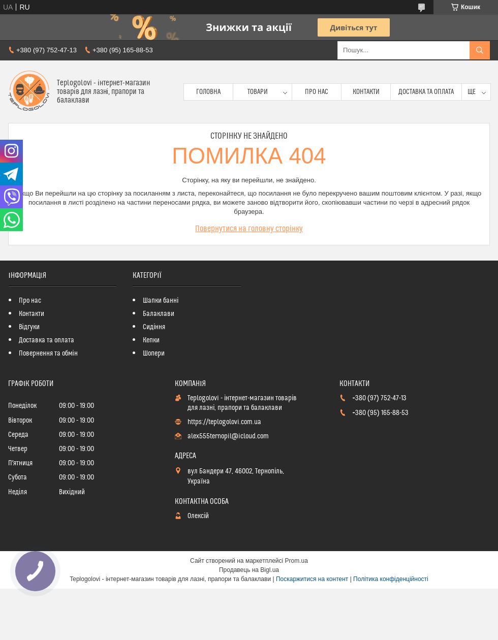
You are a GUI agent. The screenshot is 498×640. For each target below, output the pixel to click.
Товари (257, 92)
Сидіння (154, 327)
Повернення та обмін (48, 353)
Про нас (316, 92)
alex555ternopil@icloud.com (228, 436)
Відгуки (29, 327)
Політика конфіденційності (390, 579)
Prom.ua (296, 560)
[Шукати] (480, 50)
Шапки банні (160, 301)
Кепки (151, 340)
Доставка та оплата (426, 92)
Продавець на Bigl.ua (249, 569)
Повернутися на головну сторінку (249, 228)
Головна (208, 92)
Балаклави (158, 314)
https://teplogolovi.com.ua (224, 422)
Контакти (366, 92)
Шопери (154, 353)
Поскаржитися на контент (312, 579)
